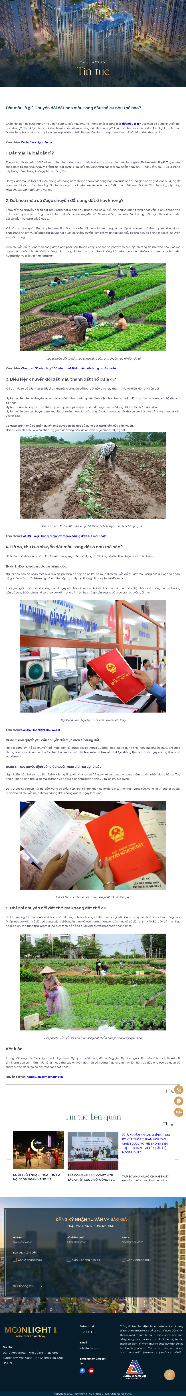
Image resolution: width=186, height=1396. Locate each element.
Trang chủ (87, 62)
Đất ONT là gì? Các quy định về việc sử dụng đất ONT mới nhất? (64, 536)
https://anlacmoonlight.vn (45, 1077)
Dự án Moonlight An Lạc (37, 142)
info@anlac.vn (89, 1348)
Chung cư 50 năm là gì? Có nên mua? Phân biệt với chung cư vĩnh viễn (68, 368)
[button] (177, 1160)
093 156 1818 (88, 1332)
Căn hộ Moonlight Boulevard (40, 730)
